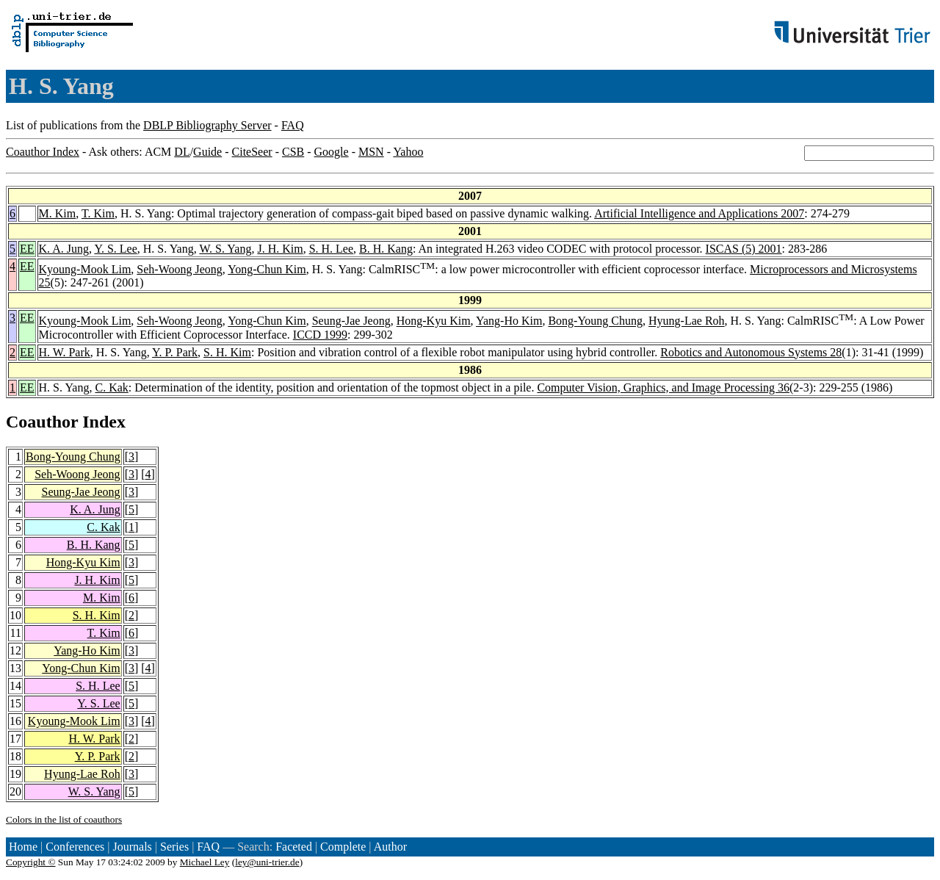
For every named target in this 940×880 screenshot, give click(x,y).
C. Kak (111, 387)
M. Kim (57, 213)
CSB (293, 151)
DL (181, 151)
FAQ (292, 125)
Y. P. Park (175, 352)
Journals (131, 846)
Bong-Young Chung (595, 321)
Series (174, 846)
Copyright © (31, 862)
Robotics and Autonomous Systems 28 (751, 352)
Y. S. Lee (115, 248)
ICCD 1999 (320, 334)
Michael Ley (205, 862)
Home (23, 846)
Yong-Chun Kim (267, 269)
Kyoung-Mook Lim (85, 269)
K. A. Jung (64, 248)
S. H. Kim (227, 352)
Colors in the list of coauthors (64, 819)
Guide (207, 151)
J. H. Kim (280, 248)
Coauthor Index (42, 151)
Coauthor (42, 421)
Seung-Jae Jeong (351, 321)
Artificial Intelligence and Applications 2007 (699, 213)
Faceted (293, 846)
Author (390, 846)
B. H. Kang (386, 248)
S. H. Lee (331, 248)
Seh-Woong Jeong (179, 269)
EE (27, 248)
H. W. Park (64, 352)
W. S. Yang (225, 248)
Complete (343, 846)
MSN (371, 151)
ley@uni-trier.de (267, 862)
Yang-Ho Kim (509, 321)
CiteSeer (252, 151)
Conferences (75, 846)
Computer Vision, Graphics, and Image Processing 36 (663, 387)
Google (331, 151)
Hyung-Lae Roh (686, 321)
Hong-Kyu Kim (434, 321)
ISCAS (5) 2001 (744, 248)
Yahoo (408, 151)
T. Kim (98, 213)
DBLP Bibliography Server (207, 125)
